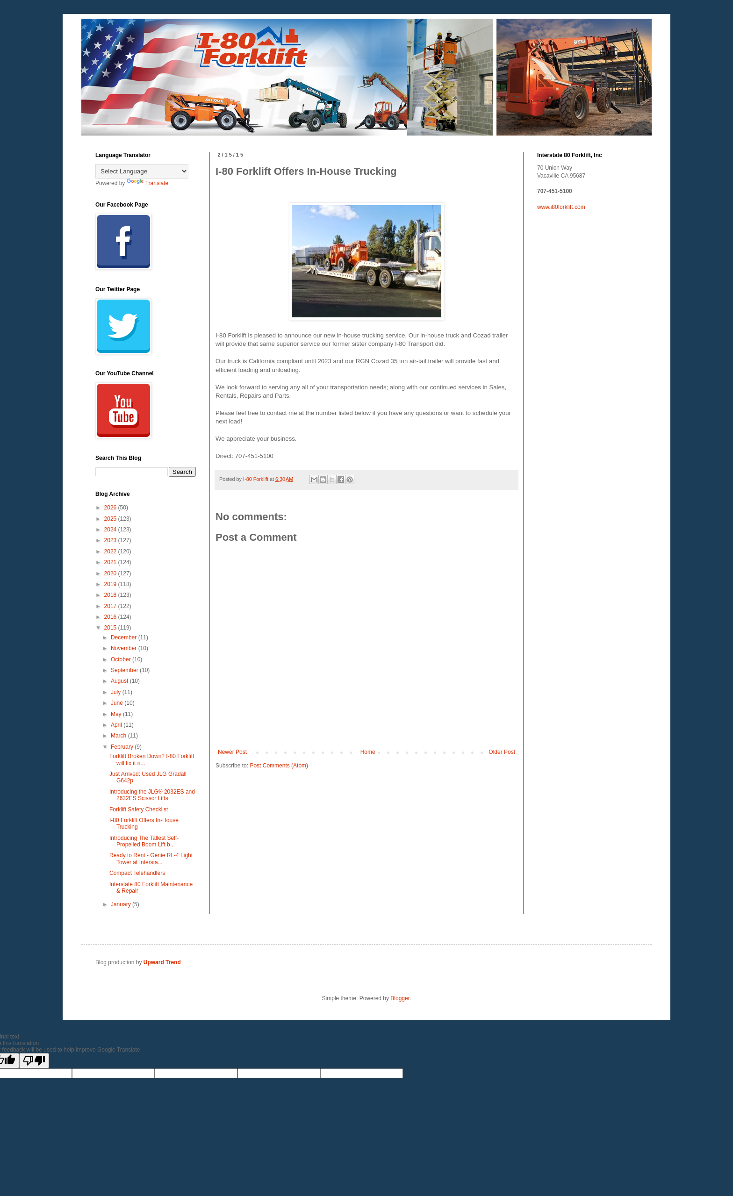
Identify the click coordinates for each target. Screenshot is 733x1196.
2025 (111, 519)
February (123, 747)
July (116, 692)
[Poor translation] (34, 1060)
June (117, 703)
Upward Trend (162, 962)
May (117, 714)
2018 (111, 595)
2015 (111, 627)
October (121, 659)
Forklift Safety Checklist (138, 809)
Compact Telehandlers (137, 873)
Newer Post (232, 752)
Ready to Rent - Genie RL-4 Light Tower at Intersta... (151, 858)
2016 (111, 617)
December (124, 637)
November (124, 648)
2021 (111, 562)
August (120, 681)
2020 (111, 573)
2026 (111, 507)
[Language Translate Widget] (141, 171)
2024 (111, 529)
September (125, 670)
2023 (111, 540)
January (121, 904)
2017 (111, 606)
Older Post (502, 752)
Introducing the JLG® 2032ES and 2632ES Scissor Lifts (152, 795)
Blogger (400, 998)
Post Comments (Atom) (279, 765)
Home (367, 752)
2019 (111, 584)
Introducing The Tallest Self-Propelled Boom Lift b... (144, 841)
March (119, 735)
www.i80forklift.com (561, 207)
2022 (111, 551)
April (117, 725)
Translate (148, 183)
